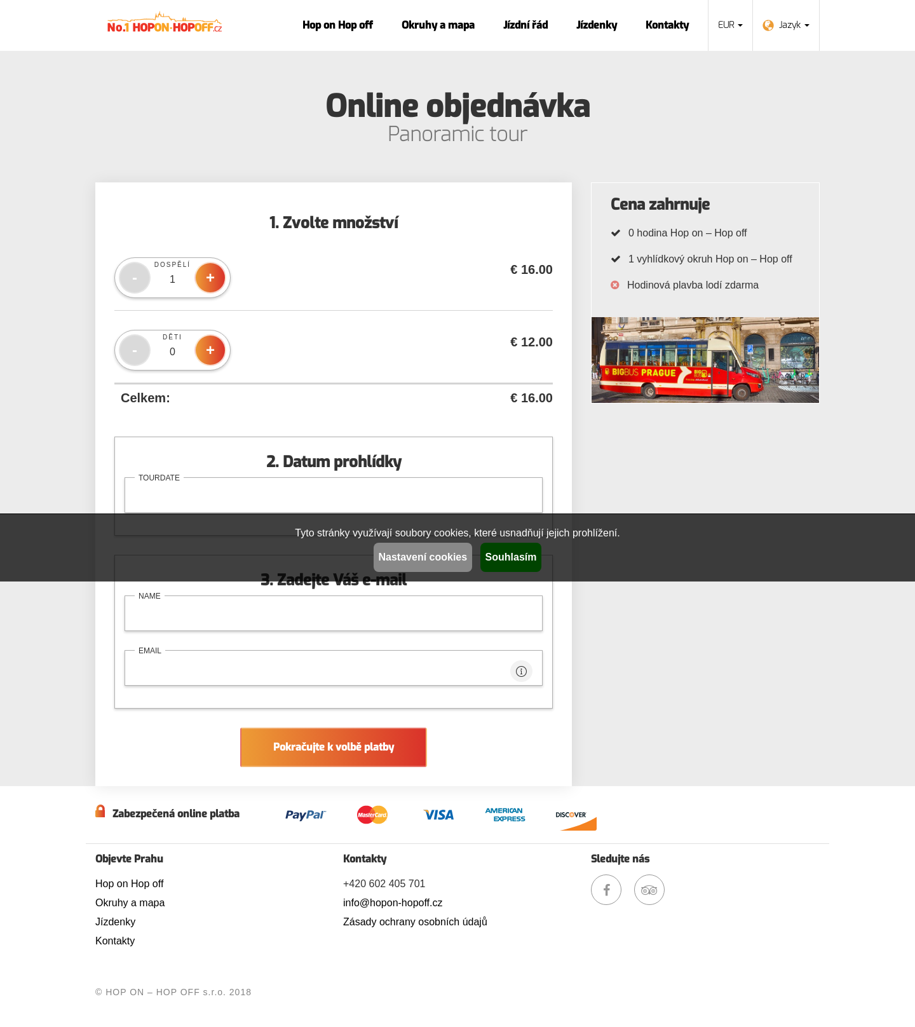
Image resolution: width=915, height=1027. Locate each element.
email (150, 650)
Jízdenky (596, 25)
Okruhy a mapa (438, 25)
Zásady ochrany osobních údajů (415, 921)
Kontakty (667, 25)
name (150, 596)
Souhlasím (511, 557)
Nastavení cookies (423, 557)
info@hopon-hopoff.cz (393, 902)
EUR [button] (730, 25)
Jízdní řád (525, 25)
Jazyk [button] (786, 25)
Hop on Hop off (337, 25)
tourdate (159, 477)
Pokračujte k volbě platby (333, 747)
